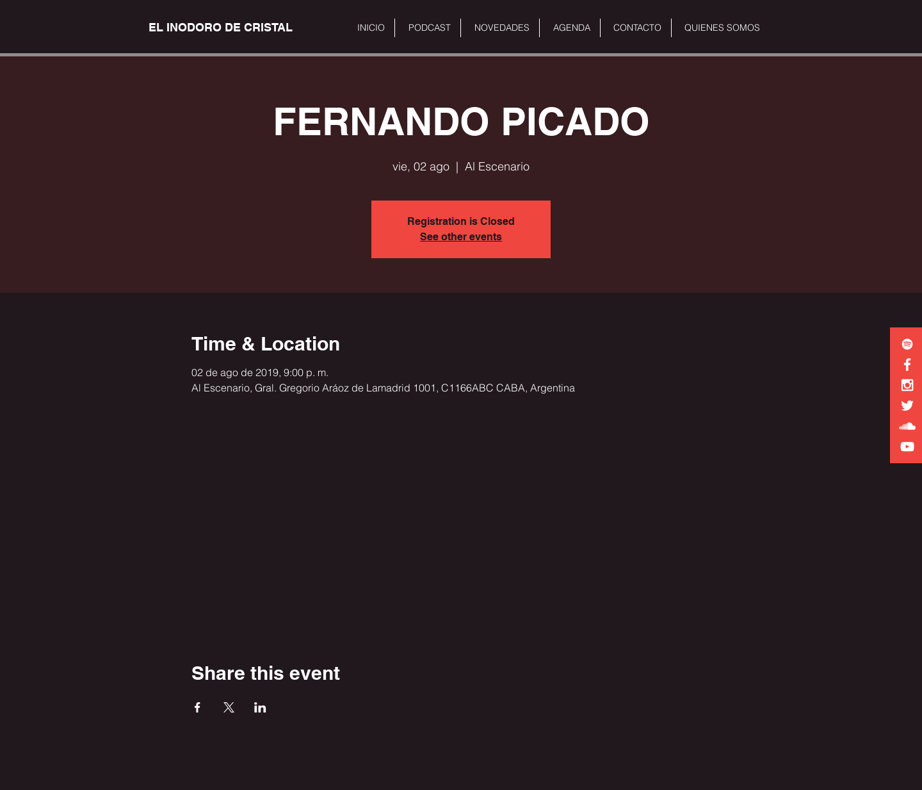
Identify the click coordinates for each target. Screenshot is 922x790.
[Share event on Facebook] (197, 707)
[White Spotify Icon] (907, 344)
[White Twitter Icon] (907, 405)
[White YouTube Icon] (907, 446)
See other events (461, 237)
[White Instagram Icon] (907, 385)
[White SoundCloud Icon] (907, 426)
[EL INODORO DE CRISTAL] (220, 27)
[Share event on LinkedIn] (260, 707)
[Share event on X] (229, 707)
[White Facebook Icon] (907, 364)
